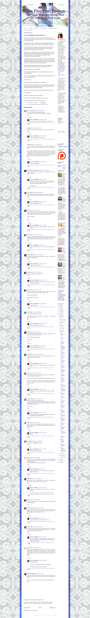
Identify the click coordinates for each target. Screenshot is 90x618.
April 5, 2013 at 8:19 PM (38, 254)
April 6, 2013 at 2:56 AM (37, 441)
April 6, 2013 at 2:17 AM (38, 398)
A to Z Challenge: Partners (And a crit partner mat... (62, 380)
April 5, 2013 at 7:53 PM (37, 234)
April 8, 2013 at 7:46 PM (41, 487)
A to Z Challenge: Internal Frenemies (62, 411)
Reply (29, 123)
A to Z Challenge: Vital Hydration (62, 353)
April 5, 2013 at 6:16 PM (44, 170)
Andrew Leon (29, 272)
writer (47, 104)
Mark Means (29, 332)
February (62, 455)
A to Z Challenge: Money (62, 393)
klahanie (28, 210)
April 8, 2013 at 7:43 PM (41, 449)
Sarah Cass (29, 373)
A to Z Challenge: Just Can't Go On (62, 406)
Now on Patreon (44, 28)
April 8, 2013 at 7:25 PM (41, 201)
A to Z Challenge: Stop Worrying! (62, 366)
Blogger (55, 615)
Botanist (28, 422)
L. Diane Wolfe (30, 354)
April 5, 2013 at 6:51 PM (38, 192)
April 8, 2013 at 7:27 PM (41, 245)
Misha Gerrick (33, 119)
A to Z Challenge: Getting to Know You (62, 419)
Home (25, 28)
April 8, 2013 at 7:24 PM (41, 179)
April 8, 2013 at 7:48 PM (41, 536)
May (61, 330)
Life (44, 104)
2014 (60, 313)
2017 (60, 308)
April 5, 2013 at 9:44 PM (36, 289)
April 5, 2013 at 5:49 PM (36, 144)
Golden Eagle (29, 312)
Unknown (29, 457)
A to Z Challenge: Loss (62, 397)
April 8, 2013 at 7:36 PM (41, 280)
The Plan (59, 237)
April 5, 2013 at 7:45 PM (35, 210)
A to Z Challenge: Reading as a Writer (62, 371)
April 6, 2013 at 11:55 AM (39, 507)
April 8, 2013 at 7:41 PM (41, 389)
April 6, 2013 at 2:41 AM (35, 422)
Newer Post (27, 607)
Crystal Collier (30, 526)
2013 (60, 315)
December (62, 316)
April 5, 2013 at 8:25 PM (37, 272)
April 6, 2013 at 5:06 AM (35, 457)
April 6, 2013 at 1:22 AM (36, 373)
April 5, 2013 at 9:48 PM (37, 312)
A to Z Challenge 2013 (31, 104)
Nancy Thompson (30, 254)
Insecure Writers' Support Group (62, 441)
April (61, 331)
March (61, 453)
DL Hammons (29, 441)
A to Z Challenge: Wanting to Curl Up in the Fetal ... (62, 347)
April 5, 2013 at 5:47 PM (36, 128)
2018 (60, 306)
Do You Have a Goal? (28, 30)
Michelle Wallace (30, 398)
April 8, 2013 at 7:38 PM (41, 303)
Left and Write (29, 339)
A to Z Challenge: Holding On (62, 415)
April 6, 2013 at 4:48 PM (37, 526)
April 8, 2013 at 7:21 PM (41, 135)
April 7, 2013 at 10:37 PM (36, 547)
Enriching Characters (61, 212)
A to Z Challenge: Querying (62, 374)
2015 (60, 311)
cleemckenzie (29, 234)
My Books (36, 28)
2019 (60, 305)
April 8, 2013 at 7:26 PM (41, 225)
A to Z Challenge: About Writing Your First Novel (62, 449)
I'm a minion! (64, 263)
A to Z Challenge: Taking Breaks (62, 361)
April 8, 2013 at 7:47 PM (41, 518)
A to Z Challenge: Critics (62, 436)
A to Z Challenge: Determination (63, 432)
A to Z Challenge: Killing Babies (62, 401)
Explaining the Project (53, 28)
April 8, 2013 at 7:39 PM (41, 323)
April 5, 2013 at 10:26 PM (38, 354)
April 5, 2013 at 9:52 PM (36, 332)
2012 (60, 459)
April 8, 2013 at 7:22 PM (41, 161)
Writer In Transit (30, 406)
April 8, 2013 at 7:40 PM (41, 363)
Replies (29, 117)
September (62, 322)
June (61, 328)
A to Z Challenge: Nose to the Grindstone (62, 389)
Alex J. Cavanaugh (31, 110)
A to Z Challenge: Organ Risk (62, 385)
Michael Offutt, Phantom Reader (33, 170)
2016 (60, 310)
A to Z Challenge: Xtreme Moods (62, 342)
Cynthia (28, 499)
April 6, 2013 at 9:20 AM (34, 499)
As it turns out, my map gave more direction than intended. (61, 292)
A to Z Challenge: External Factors (62, 428)
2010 (60, 462)
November (62, 319)
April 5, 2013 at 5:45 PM (39, 110)
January (61, 457)
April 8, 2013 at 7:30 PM (41, 263)
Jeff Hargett (29, 478)
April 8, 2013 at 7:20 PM (41, 119)
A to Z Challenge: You (62, 338)
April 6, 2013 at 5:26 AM (36, 478)
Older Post (52, 607)
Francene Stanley (30, 507)
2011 (60, 460)
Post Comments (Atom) (33, 610)
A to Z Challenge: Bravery (62, 444)
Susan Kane (29, 289)
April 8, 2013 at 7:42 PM (41, 432)
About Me (31, 28)
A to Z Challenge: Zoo (62, 334)
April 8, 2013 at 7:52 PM (41, 560)
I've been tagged (61, 187)
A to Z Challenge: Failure (62, 423)
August (61, 325)
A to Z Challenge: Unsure (62, 356)
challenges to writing (40, 104)
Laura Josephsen (30, 192)
